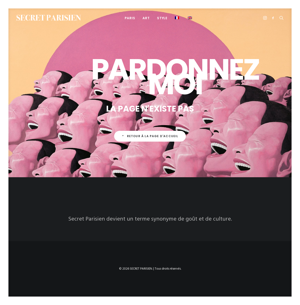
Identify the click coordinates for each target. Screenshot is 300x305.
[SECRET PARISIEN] (48, 18)
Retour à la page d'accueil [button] (150, 136)
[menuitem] (130, 18)
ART (146, 18)
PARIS (130, 18)
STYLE (162, 18)
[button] (178, 17)
